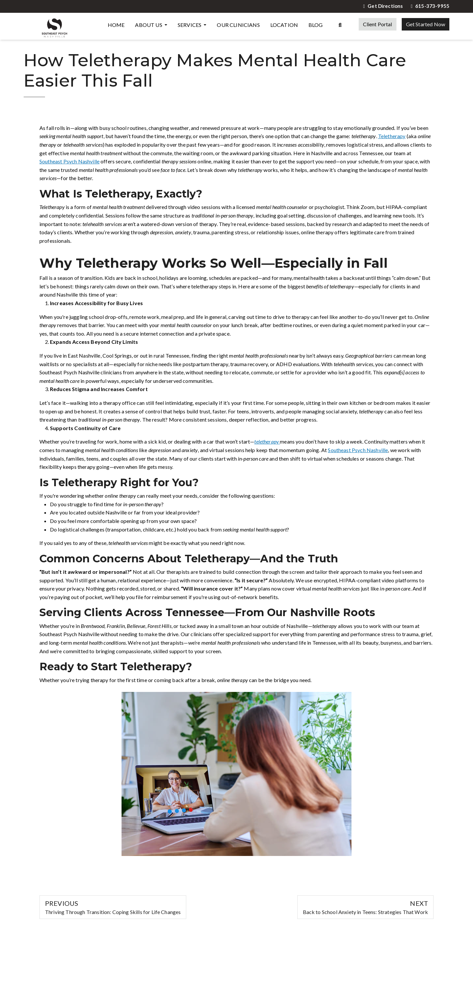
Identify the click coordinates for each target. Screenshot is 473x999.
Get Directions (383, 6)
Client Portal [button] (377, 24)
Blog (315, 25)
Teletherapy (392, 136)
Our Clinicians (238, 25)
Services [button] (190, 25)
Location (284, 25)
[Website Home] (54, 26)
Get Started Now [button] (425, 24)
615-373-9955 (430, 6)
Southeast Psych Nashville (69, 161)
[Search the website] (340, 24)
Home (116, 25)
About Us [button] (149, 25)
